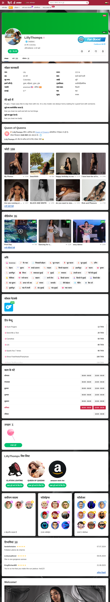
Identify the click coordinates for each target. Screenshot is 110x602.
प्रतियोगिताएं (37, 7)
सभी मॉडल (4, 7)
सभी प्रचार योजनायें (27, 7)
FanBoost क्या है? (100, 44)
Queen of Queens (42, 132)
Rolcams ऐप (47, 7)
